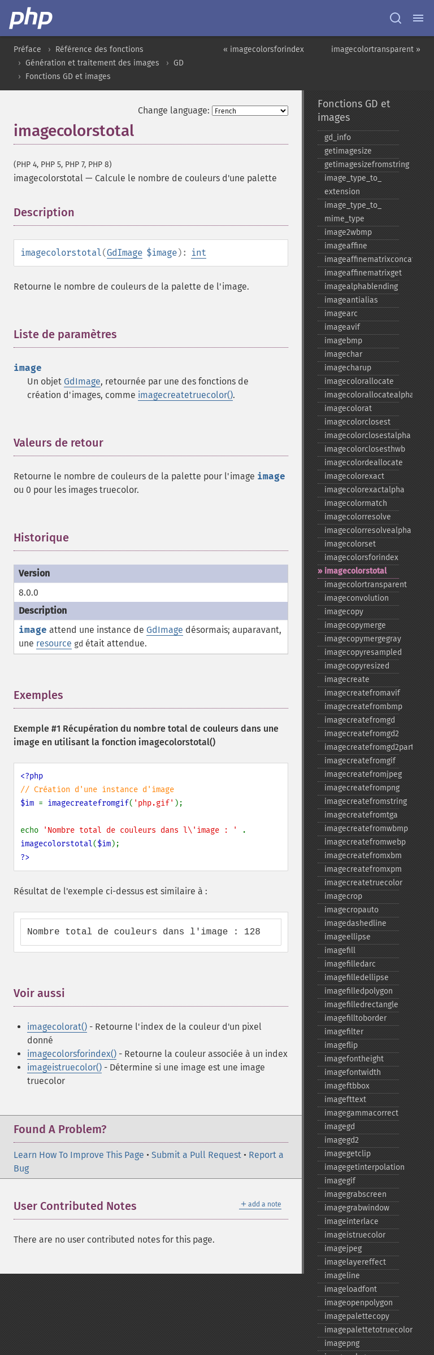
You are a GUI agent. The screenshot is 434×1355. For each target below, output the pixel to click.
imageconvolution (356, 598)
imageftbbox (347, 1086)
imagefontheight (354, 1059)
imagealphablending (361, 286)
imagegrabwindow (356, 1208)
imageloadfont (350, 1289)
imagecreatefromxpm (361, 869)
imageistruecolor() (64, 1067)
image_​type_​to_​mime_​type (352, 212)
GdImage (124, 252)
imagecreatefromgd (359, 720)
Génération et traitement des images (92, 63)
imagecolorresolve (357, 517)
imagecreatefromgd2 (361, 733)
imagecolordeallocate (361, 462)
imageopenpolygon (358, 1303)
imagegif (339, 1181)
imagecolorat (348, 408)
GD (178, 63)
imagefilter (343, 1032)
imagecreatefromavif (361, 693)
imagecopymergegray (361, 639)
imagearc (341, 313)
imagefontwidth (352, 1072)
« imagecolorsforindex (263, 49)
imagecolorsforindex (361, 557)
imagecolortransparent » (375, 49)
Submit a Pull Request (196, 1154)
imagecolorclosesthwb (361, 449)
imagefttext (345, 1099)
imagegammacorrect (361, 1113)
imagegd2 (341, 1140)
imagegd (339, 1126)
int (198, 252)
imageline (342, 1275)
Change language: (174, 110)
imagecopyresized (356, 666)
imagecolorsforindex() (71, 1053)
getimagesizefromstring (361, 164)
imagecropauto (351, 910)
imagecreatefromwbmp (361, 828)
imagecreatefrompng (361, 788)
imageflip (341, 1045)
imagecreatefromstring (361, 801)
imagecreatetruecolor (361, 883)
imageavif (342, 327)
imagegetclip (347, 1154)
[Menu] (418, 18)
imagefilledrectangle (361, 1004)
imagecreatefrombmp (361, 706)
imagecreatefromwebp (361, 842)
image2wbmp (348, 232)
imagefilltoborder (355, 1018)
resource (54, 643)
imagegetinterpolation (361, 1167)
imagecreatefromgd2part (361, 747)
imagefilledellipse (356, 977)
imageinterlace (351, 1221)
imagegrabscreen (355, 1194)
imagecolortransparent (361, 584)
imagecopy (343, 612)
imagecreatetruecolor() (185, 395)
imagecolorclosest (357, 422)
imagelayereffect (355, 1262)
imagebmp (343, 341)
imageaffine (345, 246)
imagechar (343, 354)
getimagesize (348, 151)
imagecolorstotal (355, 571)
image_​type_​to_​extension (352, 184)
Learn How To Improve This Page (79, 1154)
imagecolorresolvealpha (361, 530)
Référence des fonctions (99, 49)
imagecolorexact (354, 476)
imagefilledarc (350, 964)
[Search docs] (395, 18)
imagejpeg (343, 1248)
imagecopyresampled (361, 652)
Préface (27, 49)
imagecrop (343, 896)
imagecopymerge (355, 625)
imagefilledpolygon (358, 991)
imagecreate (347, 679)
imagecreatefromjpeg (361, 774)
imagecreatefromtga (361, 815)
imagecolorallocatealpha (361, 395)
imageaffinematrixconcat (361, 259)
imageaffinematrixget (361, 273)
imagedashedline (355, 923)
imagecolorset (350, 544)
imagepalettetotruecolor (361, 1330)
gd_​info (337, 137)
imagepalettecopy (356, 1316)
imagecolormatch (355, 503)
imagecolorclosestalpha (361, 435)
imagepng (341, 1343)
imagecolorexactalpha (361, 490)
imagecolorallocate (359, 381)
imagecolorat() (57, 1026)
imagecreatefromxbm (361, 855)
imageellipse (347, 937)
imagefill (339, 950)
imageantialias (351, 300)
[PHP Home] (31, 18)
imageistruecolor (354, 1235)
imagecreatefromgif (360, 761)
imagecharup (347, 368)
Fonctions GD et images (68, 76)
